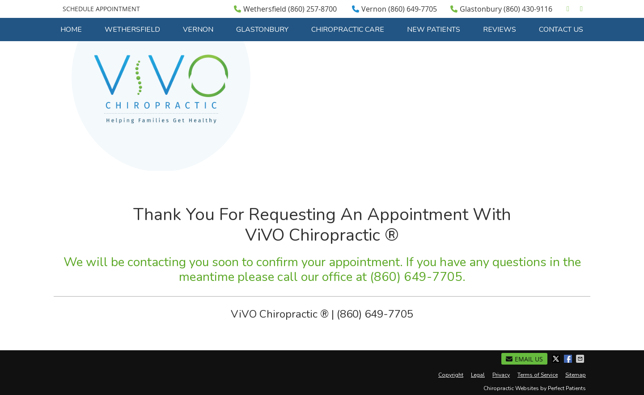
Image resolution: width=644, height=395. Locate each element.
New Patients (433, 29)
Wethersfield (132, 29)
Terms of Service (537, 374)
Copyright (450, 374)
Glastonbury (262, 29)
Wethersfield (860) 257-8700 (285, 9)
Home (71, 29)
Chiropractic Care (347, 29)
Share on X (557, 359)
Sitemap (575, 374)
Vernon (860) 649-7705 (394, 9)
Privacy (501, 374)
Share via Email (581, 359)
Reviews (499, 29)
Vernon (198, 29)
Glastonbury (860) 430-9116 (501, 9)
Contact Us (561, 29)
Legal (478, 374)
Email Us (524, 359)
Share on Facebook (569, 359)
